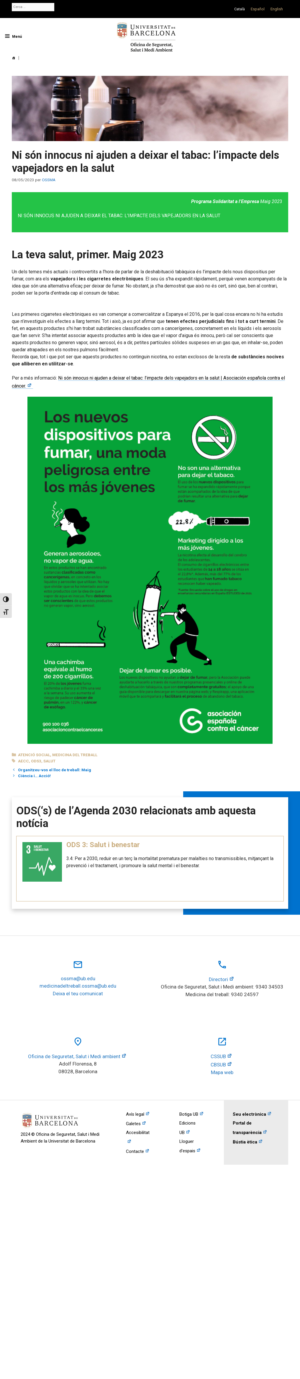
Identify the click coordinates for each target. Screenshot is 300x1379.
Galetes (133, 1123)
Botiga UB (188, 1114)
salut (49, 761)
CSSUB (218, 1056)
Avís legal (135, 1114)
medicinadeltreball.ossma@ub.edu (78, 986)
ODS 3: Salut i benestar (103, 845)
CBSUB (218, 1065)
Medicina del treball (74, 754)
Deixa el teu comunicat (78, 993)
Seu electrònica (249, 1114)
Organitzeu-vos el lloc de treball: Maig (54, 769)
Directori (218, 979)
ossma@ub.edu (78, 978)
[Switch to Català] (239, 9)
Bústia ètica (245, 1142)
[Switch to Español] (258, 9)
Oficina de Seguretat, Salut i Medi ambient (74, 1056)
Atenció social (34, 754)
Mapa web (222, 1072)
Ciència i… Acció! (34, 775)
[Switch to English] (277, 9)
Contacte (135, 1151)
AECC (23, 761)
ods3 (36, 761)
